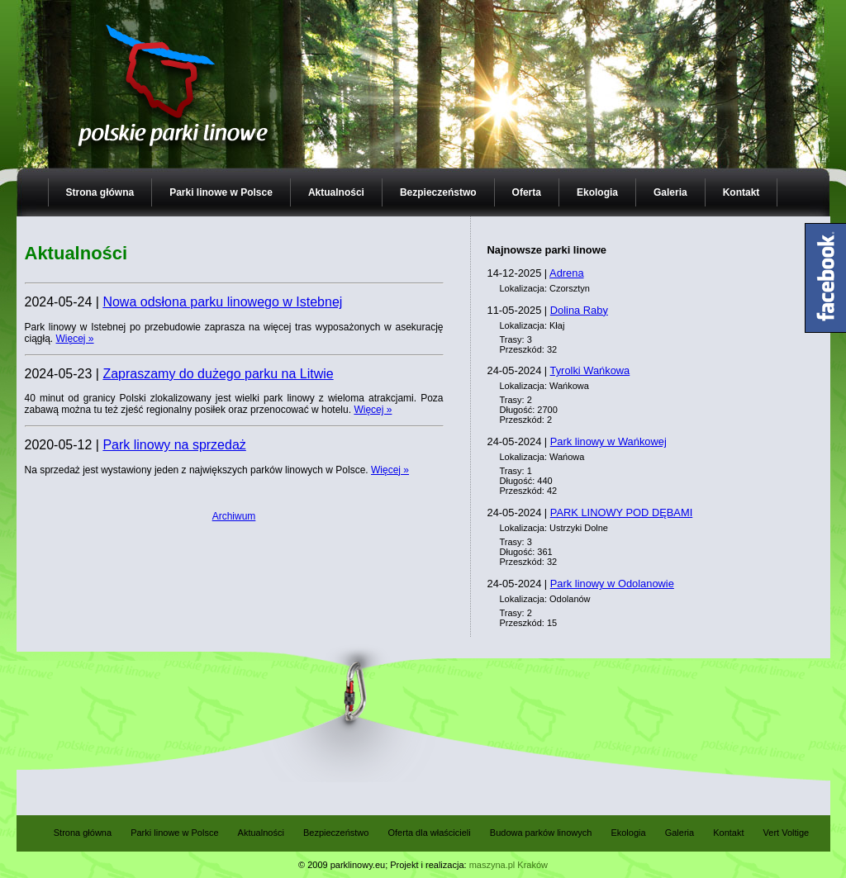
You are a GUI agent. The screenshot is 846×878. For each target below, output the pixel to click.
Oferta (526, 192)
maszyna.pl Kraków (508, 865)
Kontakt (741, 192)
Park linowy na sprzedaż (173, 445)
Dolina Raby (579, 310)
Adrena (566, 273)
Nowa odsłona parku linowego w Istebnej (222, 302)
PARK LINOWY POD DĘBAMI (621, 512)
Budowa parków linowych (541, 833)
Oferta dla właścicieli (428, 833)
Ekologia (597, 192)
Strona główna (100, 192)
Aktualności (336, 192)
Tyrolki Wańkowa (590, 370)
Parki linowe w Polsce (221, 192)
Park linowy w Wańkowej (608, 441)
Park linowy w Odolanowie (612, 583)
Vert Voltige (786, 833)
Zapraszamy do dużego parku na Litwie (217, 374)
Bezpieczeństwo (438, 192)
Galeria (670, 192)
